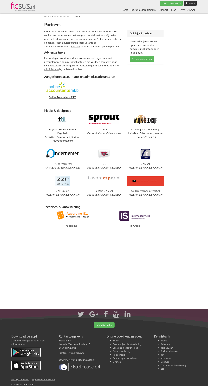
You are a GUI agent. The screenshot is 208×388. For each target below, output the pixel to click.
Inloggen (190, 3)
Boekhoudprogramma (143, 9)
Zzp (162, 368)
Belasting (165, 344)
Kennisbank (162, 336)
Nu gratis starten (104, 325)
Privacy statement (20, 379)
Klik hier (75, 46)
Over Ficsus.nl (187, 9)
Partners (52, 25)
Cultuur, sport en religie (124, 358)
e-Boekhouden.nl (79, 364)
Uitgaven (165, 361)
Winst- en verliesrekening (173, 365)
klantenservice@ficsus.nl (71, 352)
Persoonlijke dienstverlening (127, 344)
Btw (162, 354)
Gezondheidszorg (121, 351)
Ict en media (119, 354)
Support (163, 9)
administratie (51, 69)
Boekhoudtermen (169, 351)
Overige (117, 361)
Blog (173, 9)
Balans (164, 340)
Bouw (115, 340)
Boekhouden (167, 347)
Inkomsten (166, 358)
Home (125, 9)
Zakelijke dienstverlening (125, 347)
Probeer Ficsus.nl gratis (171, 3)
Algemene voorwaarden (43, 379)
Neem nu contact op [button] (142, 58)
